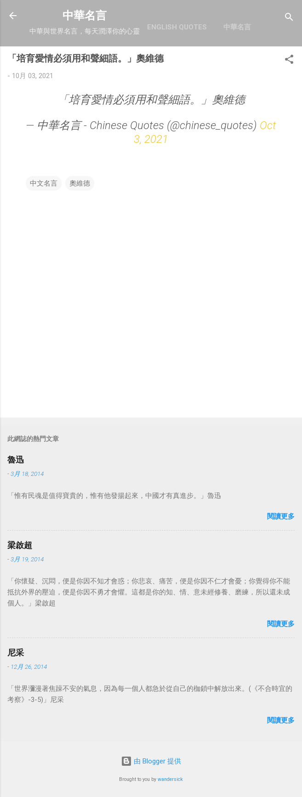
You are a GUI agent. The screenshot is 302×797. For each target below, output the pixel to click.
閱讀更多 (281, 516)
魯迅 (15, 459)
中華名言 (85, 15)
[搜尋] (289, 19)
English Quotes (177, 27)
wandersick (170, 779)
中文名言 (43, 183)
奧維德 (79, 183)
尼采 (15, 652)
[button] (289, 61)
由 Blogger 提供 (151, 761)
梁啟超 (19, 545)
